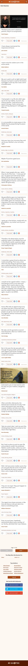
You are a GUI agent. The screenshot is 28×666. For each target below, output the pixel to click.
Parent (2, 37)
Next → (22, 550)
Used (5, 90)
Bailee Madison (5, 67)
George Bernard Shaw (8, 573)
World (2, 70)
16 (4, 73)
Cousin (6, 361)
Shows (10, 512)
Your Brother (10, 150)
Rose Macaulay (5, 432)
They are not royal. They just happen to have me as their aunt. (13, 486)
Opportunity (6, 321)
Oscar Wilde (5, 569)
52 (4, 301)
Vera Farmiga (4, 336)
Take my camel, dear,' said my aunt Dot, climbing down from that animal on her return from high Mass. (13, 427)
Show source (24, 41)
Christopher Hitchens (6, 185)
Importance (3, 54)
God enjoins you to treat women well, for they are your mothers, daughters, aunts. (13, 386)
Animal (6, 417)
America (10, 273)
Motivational (10, 339)
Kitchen (6, 230)
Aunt (17, 557)
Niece (8, 298)
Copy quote (9, 40)
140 (4, 397)
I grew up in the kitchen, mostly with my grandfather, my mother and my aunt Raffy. (13, 222)
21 (4, 135)
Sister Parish (4, 526)
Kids (2, 321)
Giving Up (11, 113)
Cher (2, 269)
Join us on (14, 585)
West (11, 251)
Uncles (2, 457)
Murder (10, 457)
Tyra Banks (4, 87)
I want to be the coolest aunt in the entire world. (12, 63)
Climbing (10, 188)
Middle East (3, 132)
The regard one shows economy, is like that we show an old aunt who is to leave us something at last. (13, 504)
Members (9, 530)
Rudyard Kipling (5, 414)
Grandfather (11, 230)
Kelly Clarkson (4, 294)
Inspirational (4, 339)
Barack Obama (17, 565)
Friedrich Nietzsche (7, 571)
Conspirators (12, 37)
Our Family (14, 530)
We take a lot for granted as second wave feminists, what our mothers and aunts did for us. (13, 331)
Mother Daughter (7, 394)
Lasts (2, 512)
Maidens (9, 477)
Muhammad (4, 391)
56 (4, 116)
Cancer (2, 188)
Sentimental (3, 530)
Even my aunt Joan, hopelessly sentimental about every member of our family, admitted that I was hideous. (13, 522)
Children (3, 417)
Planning (6, 457)
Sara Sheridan (4, 318)
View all (14, 577)
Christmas (3, 273)
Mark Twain (5, 567)
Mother (3, 113)
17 (4, 93)
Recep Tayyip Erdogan (6, 248)
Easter (2, 361)
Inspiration (7, 212)
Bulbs (8, 90)
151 (4, 497)
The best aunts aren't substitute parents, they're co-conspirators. (11, 30)
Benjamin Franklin (5, 146)
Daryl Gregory (4, 34)
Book (6, 477)
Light (2, 90)
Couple (2, 477)
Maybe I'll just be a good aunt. (10, 158)
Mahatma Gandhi (18, 569)
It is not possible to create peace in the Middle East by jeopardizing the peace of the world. (13, 123)
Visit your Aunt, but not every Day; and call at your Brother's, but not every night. (13, 142)
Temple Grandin (5, 110)
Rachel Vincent (4, 454)
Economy (6, 512)
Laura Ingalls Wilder (6, 357)
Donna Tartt (4, 473)
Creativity (12, 212)
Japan (7, 273)
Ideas (11, 321)
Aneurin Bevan (4, 128)
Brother (3, 150)
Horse (9, 361)
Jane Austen (4, 50)
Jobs (6, 298)
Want (5, 70)
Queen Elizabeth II (5, 490)
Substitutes (7, 37)
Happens (6, 494)
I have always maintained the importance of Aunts (10, 47)
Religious (13, 394)
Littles (10, 417)
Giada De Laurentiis (6, 208)
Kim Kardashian (5, 161)
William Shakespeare (18, 573)
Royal (2, 494)
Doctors (6, 188)
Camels (10, 436)
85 (4, 364)
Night (6, 150)
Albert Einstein (6, 565)
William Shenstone (5, 508)
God (2, 394)
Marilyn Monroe (17, 571)
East (11, 132)
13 (4, 40)
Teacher (6, 113)
